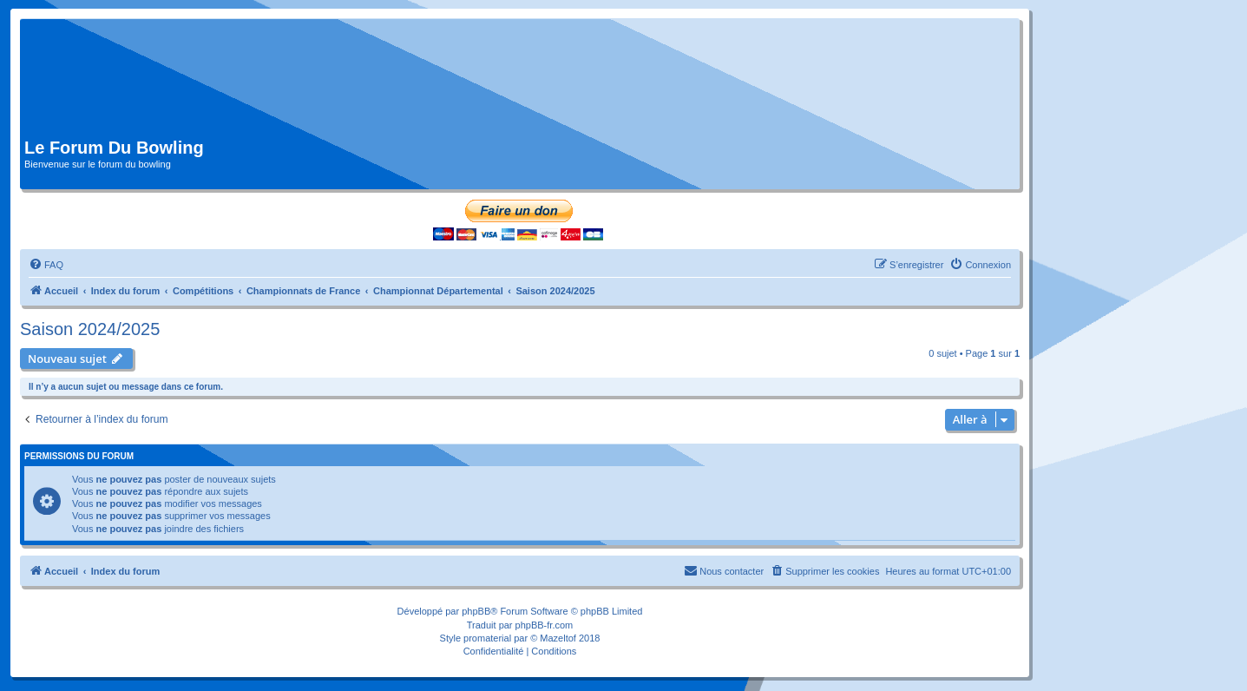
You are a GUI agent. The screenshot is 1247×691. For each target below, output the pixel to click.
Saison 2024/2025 (90, 329)
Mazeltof (558, 638)
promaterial (487, 638)
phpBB (476, 611)
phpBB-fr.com (544, 625)
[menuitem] (46, 264)
